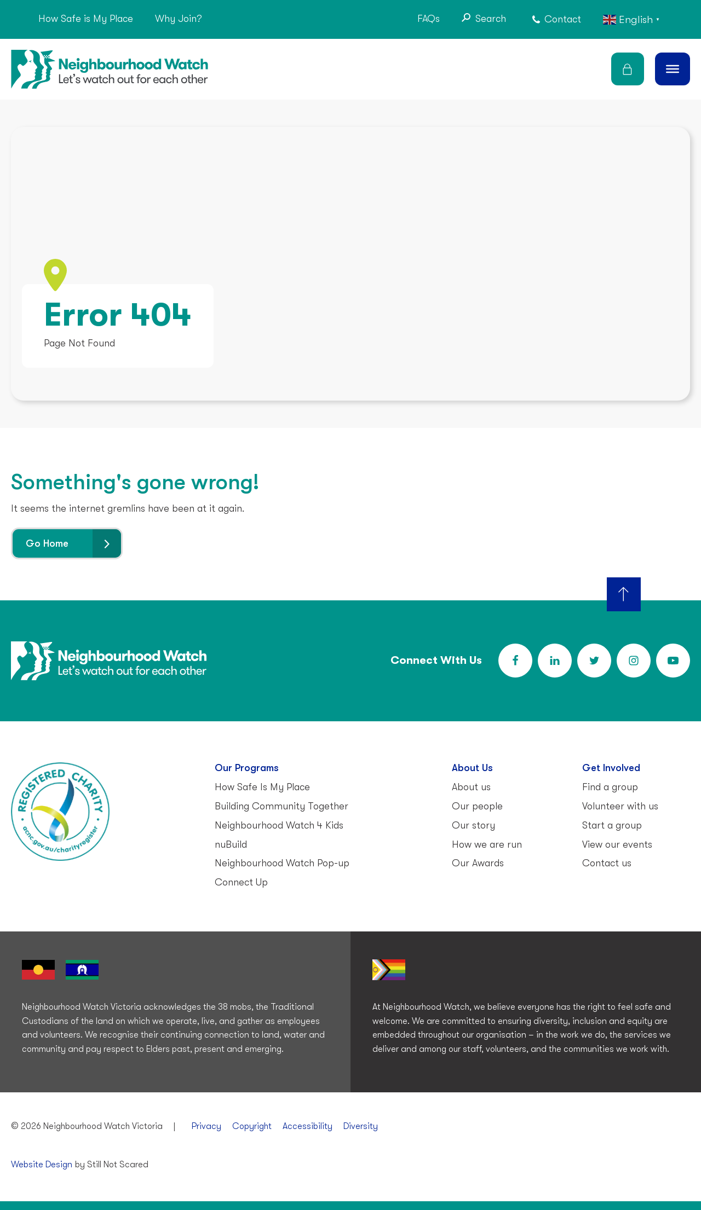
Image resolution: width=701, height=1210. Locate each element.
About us (471, 786)
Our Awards (478, 863)
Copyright (252, 1126)
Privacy (206, 1126)
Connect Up (241, 882)
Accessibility (307, 1126)
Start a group (612, 825)
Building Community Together (281, 806)
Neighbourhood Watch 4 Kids (279, 825)
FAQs (428, 18)
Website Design (41, 1165)
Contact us (606, 863)
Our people (477, 806)
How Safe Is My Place (262, 786)
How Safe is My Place (85, 18)
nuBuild (231, 844)
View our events (617, 844)
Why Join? (178, 18)
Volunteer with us (620, 806)
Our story (473, 825)
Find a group (610, 786)
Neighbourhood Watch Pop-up (282, 863)
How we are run (487, 844)
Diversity (360, 1126)
